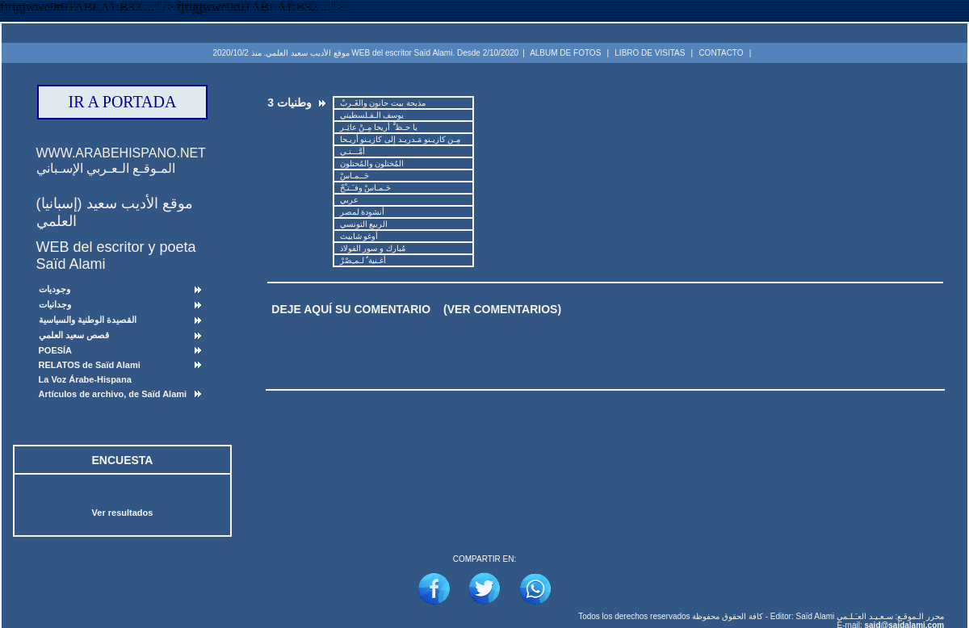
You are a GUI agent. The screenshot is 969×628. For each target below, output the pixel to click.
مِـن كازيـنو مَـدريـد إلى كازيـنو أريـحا (400, 139)
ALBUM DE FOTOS (565, 52)
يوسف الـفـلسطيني (372, 115)
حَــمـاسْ (354, 175)
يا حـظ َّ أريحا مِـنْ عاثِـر (379, 127)
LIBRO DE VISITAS (650, 52)
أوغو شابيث (359, 236)
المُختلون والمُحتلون (372, 163)
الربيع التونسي (364, 224)
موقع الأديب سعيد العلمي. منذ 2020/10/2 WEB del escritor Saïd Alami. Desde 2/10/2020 (365, 52)
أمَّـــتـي (352, 151)
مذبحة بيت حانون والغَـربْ (383, 102)
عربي (349, 199)
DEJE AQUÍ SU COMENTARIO (350, 309)
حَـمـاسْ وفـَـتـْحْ (365, 187)
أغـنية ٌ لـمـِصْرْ (363, 260)
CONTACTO (720, 52)
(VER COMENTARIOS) (502, 309)
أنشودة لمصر (362, 211)
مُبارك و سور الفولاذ (373, 248)
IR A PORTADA (123, 102)
